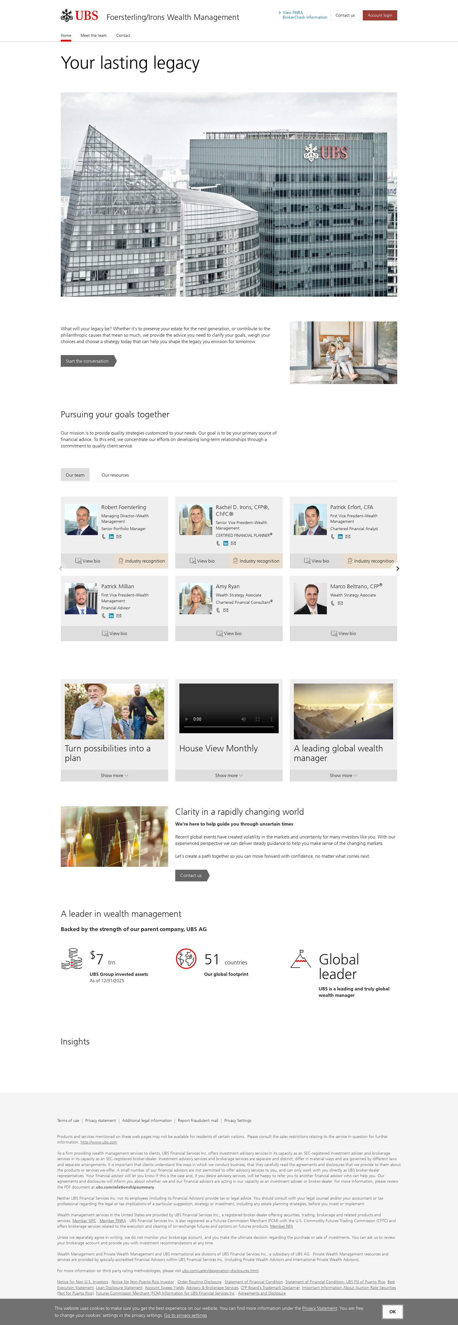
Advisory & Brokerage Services (212, 1287)
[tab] (75, 474)
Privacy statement (100, 1121)
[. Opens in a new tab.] (79, 15)
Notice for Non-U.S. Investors (82, 1281)
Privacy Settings (237, 1121)
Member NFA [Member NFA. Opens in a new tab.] (281, 1226)
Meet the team (94, 35)
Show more (114, 777)
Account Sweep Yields (164, 1287)
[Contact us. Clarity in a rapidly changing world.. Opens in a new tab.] (192, 875)
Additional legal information (147, 1121)
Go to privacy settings (185, 1315)
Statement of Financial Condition (254, 1281)
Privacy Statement (319, 1308)
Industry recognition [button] (143, 562)
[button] (119, 536)
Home (66, 35)
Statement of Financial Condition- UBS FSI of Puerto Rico (335, 1281)
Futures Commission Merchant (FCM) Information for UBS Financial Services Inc (165, 1293)
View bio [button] (94, 562)
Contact (123, 35)
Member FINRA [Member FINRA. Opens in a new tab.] (113, 1220)
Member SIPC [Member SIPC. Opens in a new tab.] (84, 1220)
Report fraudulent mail (198, 1121)
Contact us (345, 15)
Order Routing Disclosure (199, 1281)
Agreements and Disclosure (262, 1293)
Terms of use (68, 1121)
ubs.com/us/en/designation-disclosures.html (220, 1270)
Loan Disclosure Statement (119, 1287)
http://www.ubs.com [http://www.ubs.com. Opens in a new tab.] (99, 1142)
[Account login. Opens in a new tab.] (380, 15)
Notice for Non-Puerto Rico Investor (143, 1281)
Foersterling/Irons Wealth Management (173, 17)
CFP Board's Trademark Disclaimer (270, 1287)
